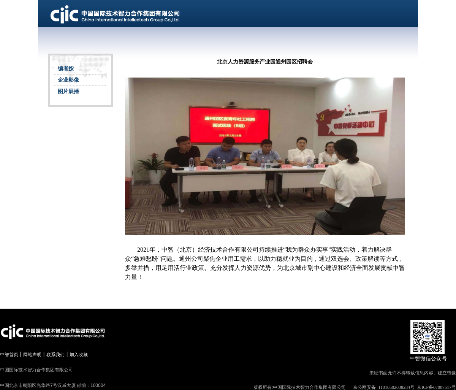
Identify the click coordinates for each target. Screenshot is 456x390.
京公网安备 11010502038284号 (384, 387)
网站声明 (32, 354)
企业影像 (68, 80)
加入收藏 (79, 354)
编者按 (66, 68)
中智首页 (9, 354)
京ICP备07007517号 (436, 387)
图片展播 (68, 91)
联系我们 (55, 354)
